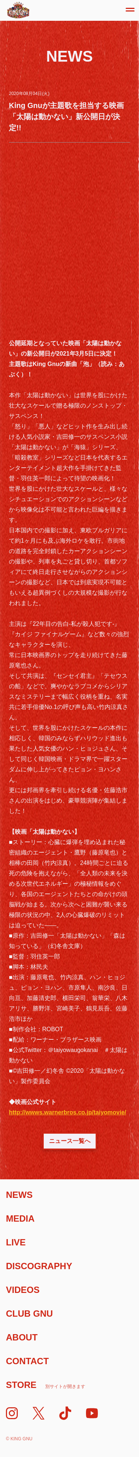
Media (20, 1218)
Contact (27, 1361)
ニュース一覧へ (69, 1141)
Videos (23, 1290)
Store (45, 1385)
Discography (39, 1266)
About (21, 1337)
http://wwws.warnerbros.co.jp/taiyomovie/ (67, 1112)
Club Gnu (29, 1314)
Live (16, 1242)
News (19, 1195)
